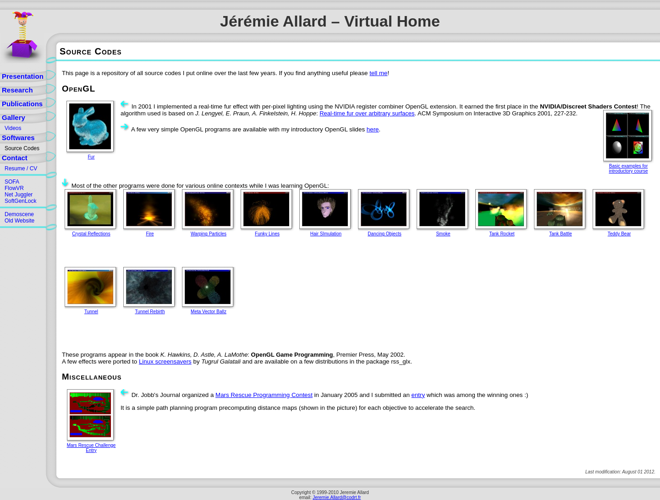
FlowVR (14, 188)
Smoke (443, 233)
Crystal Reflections (91, 233)
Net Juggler (19, 194)
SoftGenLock (20, 201)
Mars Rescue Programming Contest (264, 394)
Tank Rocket (501, 233)
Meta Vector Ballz (208, 311)
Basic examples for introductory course (628, 168)
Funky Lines (267, 233)
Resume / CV (21, 168)
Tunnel (91, 311)
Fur (91, 156)
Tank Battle (560, 233)
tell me (378, 73)
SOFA (12, 182)
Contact (15, 158)
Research (17, 90)
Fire (150, 233)
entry (418, 394)
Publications (22, 104)
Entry (91, 450)
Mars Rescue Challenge (91, 445)
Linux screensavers (165, 361)
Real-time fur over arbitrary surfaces (366, 113)
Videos (13, 128)
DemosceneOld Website (19, 217)
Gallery (13, 117)
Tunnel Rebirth (150, 311)
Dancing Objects (384, 233)
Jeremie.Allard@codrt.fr (337, 497)
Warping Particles (208, 233)
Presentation (23, 76)
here (373, 129)
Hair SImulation (325, 233)
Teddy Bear (619, 233)
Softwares (18, 137)
